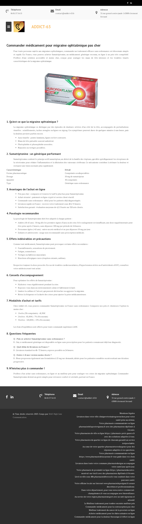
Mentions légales (127, 413)
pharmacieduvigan (115, 463)
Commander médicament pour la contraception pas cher (110, 506)
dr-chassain (113, 440)
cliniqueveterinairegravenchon (112, 416)
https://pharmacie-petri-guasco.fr (120, 433)
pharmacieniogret (105, 496)
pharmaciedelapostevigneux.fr (92, 426)
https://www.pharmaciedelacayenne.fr (95, 456)
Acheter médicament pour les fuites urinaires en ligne (112, 513)
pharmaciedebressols (103, 476)
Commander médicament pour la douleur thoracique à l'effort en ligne (104, 516)
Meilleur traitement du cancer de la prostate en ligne (112, 510)
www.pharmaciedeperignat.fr (116, 483)
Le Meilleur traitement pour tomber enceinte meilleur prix (109, 503)
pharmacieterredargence (116, 446)
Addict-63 (41, 26)
